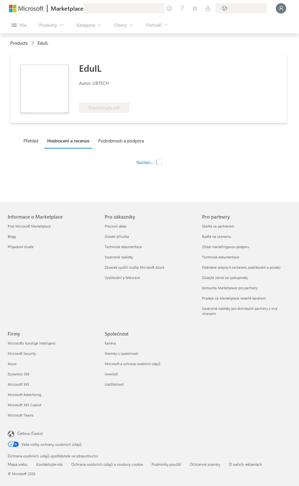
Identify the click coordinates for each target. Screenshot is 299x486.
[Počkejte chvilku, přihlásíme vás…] (281, 8)
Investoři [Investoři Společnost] (111, 374)
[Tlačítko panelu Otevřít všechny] (19, 25)
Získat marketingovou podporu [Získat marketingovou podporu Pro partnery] (225, 246)
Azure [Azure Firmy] (12, 363)
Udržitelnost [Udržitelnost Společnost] (114, 384)
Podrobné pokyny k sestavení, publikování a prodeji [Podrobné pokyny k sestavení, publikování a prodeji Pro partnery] (241, 267)
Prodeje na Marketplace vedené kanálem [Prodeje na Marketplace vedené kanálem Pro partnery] (234, 298)
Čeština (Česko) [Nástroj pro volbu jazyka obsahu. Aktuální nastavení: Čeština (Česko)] (30, 433)
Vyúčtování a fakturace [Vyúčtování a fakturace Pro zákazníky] (122, 277)
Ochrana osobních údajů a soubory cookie (107, 464)
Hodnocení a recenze (68, 141)
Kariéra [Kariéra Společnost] (110, 343)
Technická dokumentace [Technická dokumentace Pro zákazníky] (123, 246)
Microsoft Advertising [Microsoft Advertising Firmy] (24, 394)
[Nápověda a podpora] (182, 8)
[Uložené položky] (195, 8)
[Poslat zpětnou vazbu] (169, 8)
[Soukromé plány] (208, 8)
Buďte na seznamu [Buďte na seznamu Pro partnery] (216, 236)
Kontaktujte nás (49, 464)
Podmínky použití (166, 464)
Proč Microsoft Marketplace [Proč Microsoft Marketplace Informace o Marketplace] (29, 226)
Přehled (30, 141)
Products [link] (19, 43)
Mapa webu (18, 464)
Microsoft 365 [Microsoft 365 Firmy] (18, 384)
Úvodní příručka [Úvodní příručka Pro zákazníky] (117, 236)
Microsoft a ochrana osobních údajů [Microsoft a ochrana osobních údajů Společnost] (132, 363)
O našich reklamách (245, 464)
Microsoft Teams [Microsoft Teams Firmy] (21, 415)
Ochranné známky (205, 464)
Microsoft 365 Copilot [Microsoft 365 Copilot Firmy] (24, 404)
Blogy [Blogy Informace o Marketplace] (12, 236)
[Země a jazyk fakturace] (241, 8)
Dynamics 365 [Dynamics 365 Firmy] (19, 374)
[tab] (32, 140)
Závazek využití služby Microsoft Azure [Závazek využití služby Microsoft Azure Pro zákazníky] (134, 267)
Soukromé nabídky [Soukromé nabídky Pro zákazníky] (119, 257)
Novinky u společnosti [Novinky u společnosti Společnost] (121, 353)
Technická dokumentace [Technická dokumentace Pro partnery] (220, 257)
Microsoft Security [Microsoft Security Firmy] (22, 353)
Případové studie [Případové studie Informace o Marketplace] (21, 246)
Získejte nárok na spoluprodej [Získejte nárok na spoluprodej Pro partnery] (225, 277)
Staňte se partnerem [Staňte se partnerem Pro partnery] (218, 226)
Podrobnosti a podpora (121, 141)
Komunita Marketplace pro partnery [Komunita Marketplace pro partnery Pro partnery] (230, 287)
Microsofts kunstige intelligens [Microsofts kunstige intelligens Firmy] (32, 343)
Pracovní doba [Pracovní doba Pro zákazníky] (116, 226)
